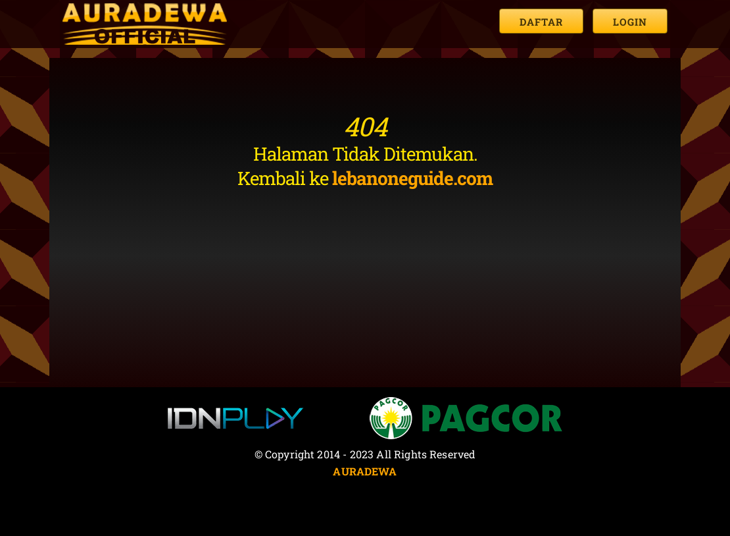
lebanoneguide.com (412, 178)
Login (630, 21)
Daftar (541, 21)
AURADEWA (365, 471)
